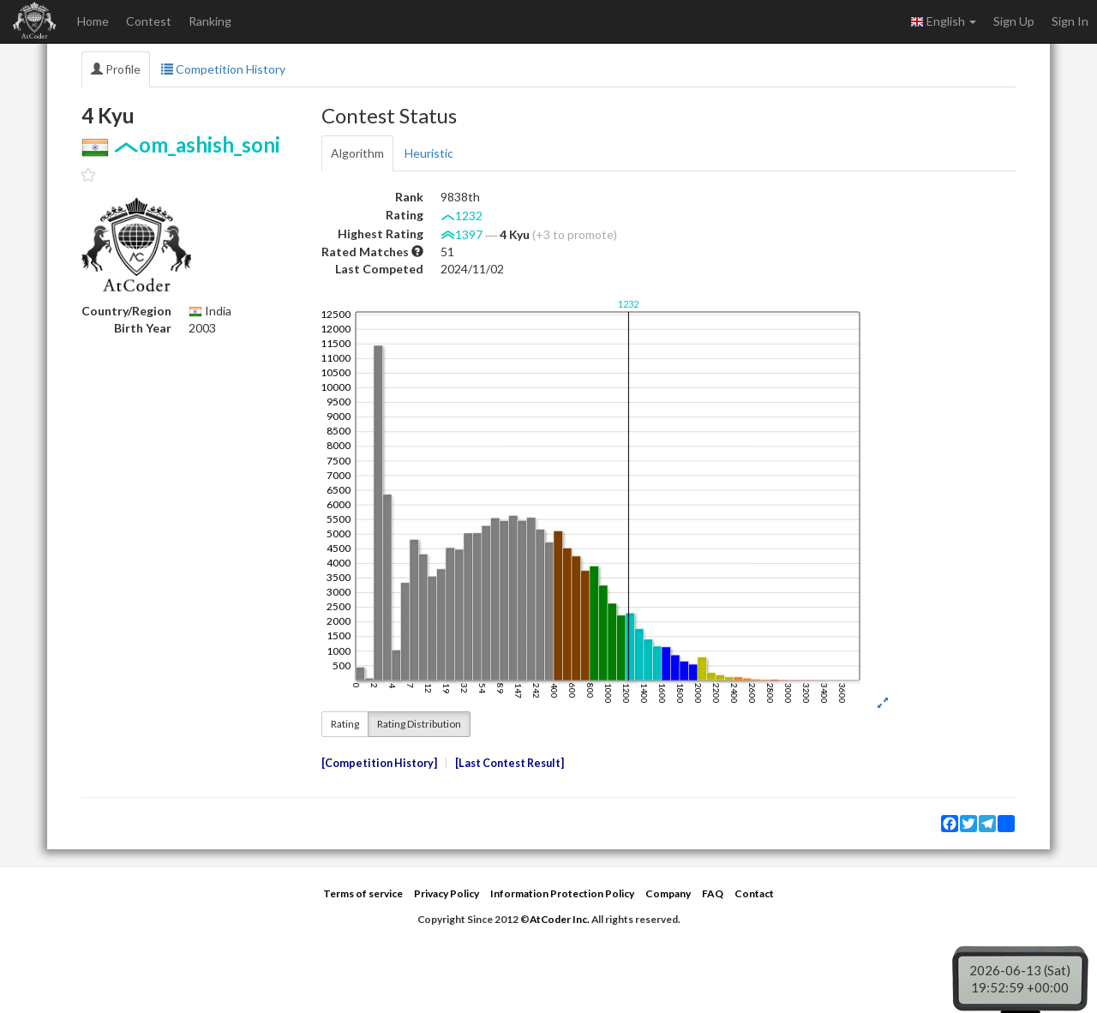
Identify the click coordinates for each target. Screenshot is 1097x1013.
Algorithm (357, 153)
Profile (116, 69)
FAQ (712, 893)
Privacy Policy (446, 893)
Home (93, 21)
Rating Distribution (419, 723)
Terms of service (363, 893)
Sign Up (1013, 21)
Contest (148, 21)
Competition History (223, 69)
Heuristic (429, 153)
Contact (754, 893)
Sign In (1070, 21)
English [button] (943, 21)
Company (668, 893)
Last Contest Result (509, 763)
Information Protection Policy (562, 893)
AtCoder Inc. (560, 919)
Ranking (210, 21)
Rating (345, 723)
